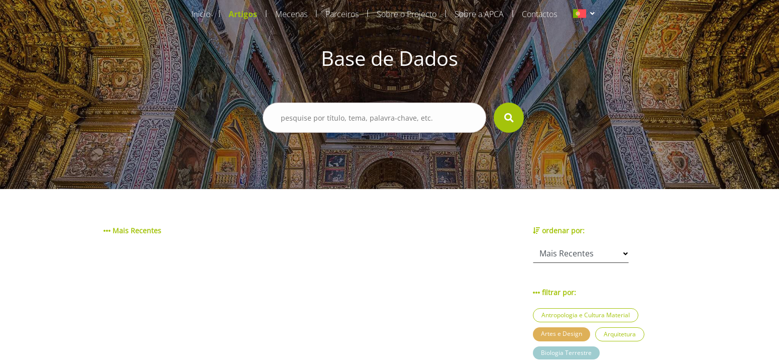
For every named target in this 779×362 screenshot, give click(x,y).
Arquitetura (620, 334)
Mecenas (291, 14)
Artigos (243, 14)
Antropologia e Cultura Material (585, 315)
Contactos (539, 14)
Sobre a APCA (479, 14)
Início (200, 14)
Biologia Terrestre (566, 352)
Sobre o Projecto (406, 14)
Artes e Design (561, 333)
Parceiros (342, 14)
